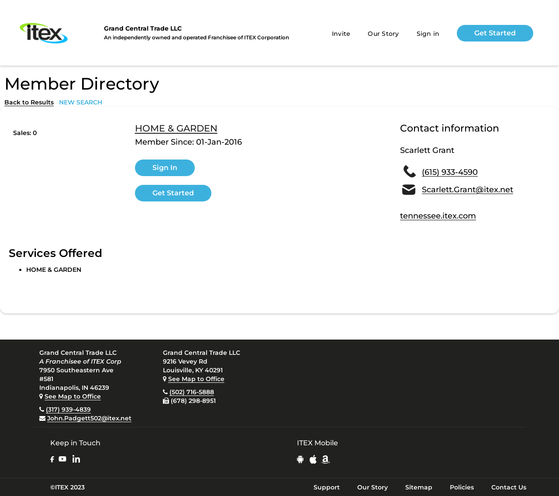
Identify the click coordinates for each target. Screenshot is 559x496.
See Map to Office (73, 396)
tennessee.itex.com (438, 216)
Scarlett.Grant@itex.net (467, 189)
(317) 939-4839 (68, 409)
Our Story (383, 34)
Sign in (428, 34)
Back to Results (29, 102)
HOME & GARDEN (176, 128)
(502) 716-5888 (191, 392)
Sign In (164, 167)
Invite (341, 34)
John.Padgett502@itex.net (89, 418)
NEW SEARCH (80, 102)
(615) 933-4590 (450, 172)
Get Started (495, 33)
